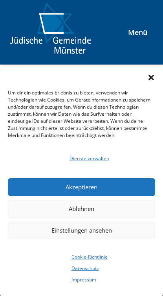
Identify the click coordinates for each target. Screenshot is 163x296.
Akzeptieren (81, 190)
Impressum (83, 282)
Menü (137, 32)
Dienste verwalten (89, 160)
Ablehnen (81, 211)
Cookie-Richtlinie (89, 259)
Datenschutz (85, 270)
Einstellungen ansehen (81, 233)
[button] (151, 80)
